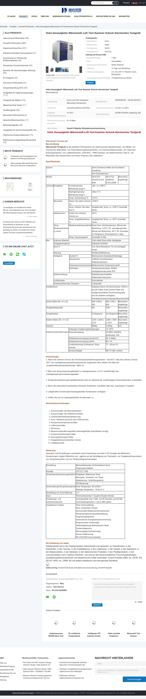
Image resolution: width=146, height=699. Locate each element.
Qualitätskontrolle (83, 16)
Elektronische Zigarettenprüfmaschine (19, 140)
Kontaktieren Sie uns (105, 16)
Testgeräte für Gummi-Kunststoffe (17, 130)
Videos (34, 16)
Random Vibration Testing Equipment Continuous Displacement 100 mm (37, 677)
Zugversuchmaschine (12, 48)
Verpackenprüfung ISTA (13, 88)
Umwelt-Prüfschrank (26, 27)
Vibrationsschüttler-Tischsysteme (17, 53)
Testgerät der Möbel (11, 100)
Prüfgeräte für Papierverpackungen (18, 93)
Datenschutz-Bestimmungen (23, 693)
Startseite (3, 27)
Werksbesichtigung (61, 16)
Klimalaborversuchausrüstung (85, 568)
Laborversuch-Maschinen (14, 38)
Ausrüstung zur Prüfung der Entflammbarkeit (15, 59)
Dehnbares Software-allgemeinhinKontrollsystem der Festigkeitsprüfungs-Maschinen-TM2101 (75, 677)
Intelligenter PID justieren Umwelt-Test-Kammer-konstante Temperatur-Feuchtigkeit (94, 634)
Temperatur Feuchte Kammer (15, 65)
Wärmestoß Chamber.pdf (57, 141)
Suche (116, 3)
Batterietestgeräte (11, 125)
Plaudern (126, 3)
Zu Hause (11, 16)
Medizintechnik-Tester (12, 105)
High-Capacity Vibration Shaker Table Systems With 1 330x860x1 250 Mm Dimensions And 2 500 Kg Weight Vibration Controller (37, 670)
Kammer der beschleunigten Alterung (19, 70)
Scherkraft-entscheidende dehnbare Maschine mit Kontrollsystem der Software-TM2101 (73, 664)
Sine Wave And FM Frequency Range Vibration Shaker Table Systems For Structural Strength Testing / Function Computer (37, 664)
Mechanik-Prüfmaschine (13, 115)
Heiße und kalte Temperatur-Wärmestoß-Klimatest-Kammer (114, 634)
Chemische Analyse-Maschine (16, 135)
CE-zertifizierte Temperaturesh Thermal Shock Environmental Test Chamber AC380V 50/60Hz (74, 634)
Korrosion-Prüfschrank (12, 83)
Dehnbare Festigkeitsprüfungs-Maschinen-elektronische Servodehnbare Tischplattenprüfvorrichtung (76, 670)
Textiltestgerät (9, 110)
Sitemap (3, 680)
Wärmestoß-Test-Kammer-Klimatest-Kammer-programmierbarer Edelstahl (134, 634)
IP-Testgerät (8, 78)
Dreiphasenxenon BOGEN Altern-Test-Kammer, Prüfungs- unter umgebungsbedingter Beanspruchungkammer (56, 634)
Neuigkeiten (124, 16)
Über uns (45, 16)
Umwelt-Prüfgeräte (105, 568)
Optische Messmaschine (13, 120)
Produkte (23, 16)
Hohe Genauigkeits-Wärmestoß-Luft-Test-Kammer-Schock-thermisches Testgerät (63, 77)
